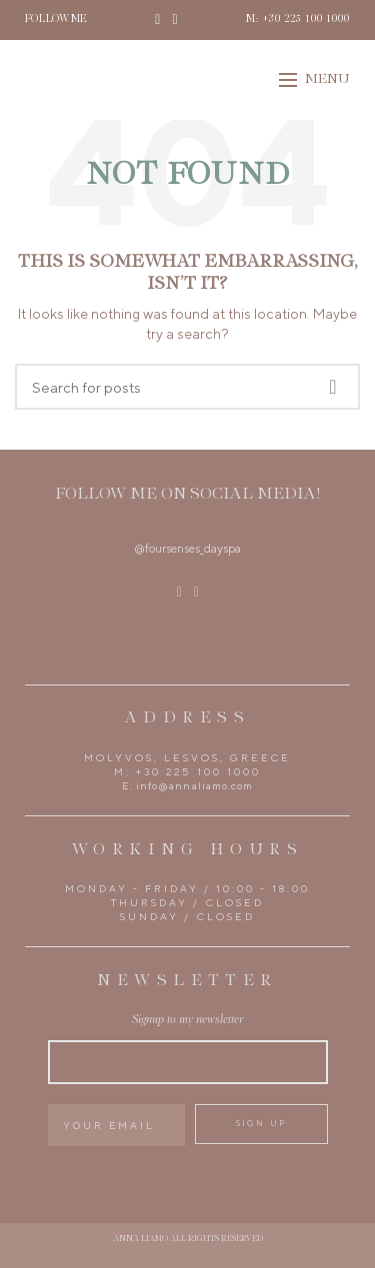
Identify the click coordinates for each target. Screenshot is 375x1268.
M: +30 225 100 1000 (298, 19)
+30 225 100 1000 (198, 771)
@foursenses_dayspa (187, 548)
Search (333, 387)
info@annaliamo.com (194, 785)
